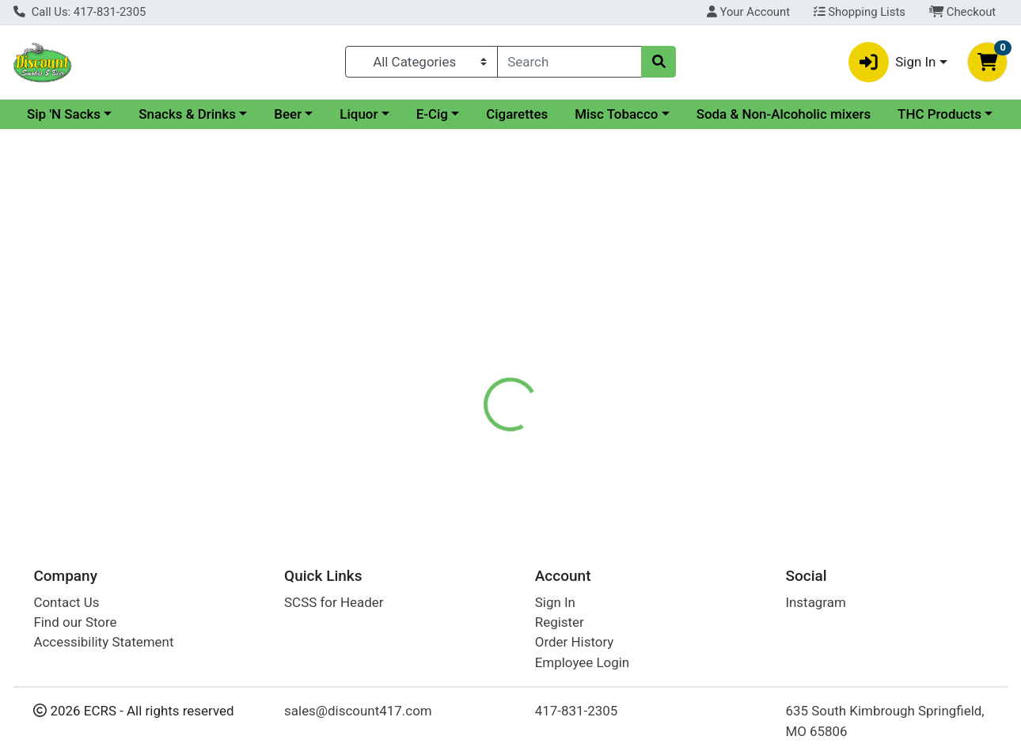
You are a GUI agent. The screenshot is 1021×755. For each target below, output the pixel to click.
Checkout (962, 12)
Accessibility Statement (103, 643)
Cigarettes (654, 114)
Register (559, 622)
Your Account (748, 12)
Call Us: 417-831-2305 (79, 12)
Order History (574, 643)
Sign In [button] (892, 62)
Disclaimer (544, 373)
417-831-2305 (576, 711)
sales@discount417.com (358, 711)
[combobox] (569, 62)
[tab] (470, 373)
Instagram (815, 602)
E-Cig (569, 114)
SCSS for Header (333, 602)
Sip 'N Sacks (200, 114)
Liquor (495, 114)
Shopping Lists (859, 12)
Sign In (555, 602)
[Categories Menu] (421, 62)
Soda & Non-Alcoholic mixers (114, 144)
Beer (424, 114)
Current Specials (76, 114)
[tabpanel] (724, 451)
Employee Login (582, 662)
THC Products (270, 144)
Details (469, 373)
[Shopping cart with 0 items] (987, 62)
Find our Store (74, 622)
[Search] (569, 62)
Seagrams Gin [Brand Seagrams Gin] (631, 437)
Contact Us (66, 602)
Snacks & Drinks (324, 114)
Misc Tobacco (753, 114)
